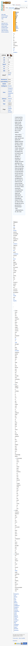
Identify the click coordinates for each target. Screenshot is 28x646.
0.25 (16, 13)
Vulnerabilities (4, 81)
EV (4, 68)
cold (16, 342)
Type (4, 103)
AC (4, 66)
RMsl (16, 570)
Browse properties (5, 32)
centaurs (15, 243)
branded (17, 350)
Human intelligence (16, 605)
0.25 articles (15, 596)
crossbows (15, 254)
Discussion (18, 4)
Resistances (4, 79)
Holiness (4, 98)
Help (2, 18)
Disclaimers (15, 640)
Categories (16, 594)
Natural (10, 98)
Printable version (4, 27)
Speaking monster (16, 625)
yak (14, 227)
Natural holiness (16, 616)
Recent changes (4, 15)
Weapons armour (16, 608)
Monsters (16, 630)
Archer (9, 107)
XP (4, 62)
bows (14, 259)
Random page (4, 17)
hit (10, 73)
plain (9, 74)
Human (10, 86)
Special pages (4, 26)
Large (9, 100)
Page (13, 4)
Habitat (4, 83)
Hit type (15, 599)
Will (4, 70)
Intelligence (4, 86)
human (14, 230)
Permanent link (4, 29)
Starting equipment (16, 610)
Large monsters (16, 619)
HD (4, 60)
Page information (4, 30)
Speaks (10, 108)
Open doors (15, 613)
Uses (4, 92)
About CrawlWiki (22, 638)
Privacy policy (15, 638)
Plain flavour (15, 602)
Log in (26, 1)
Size (4, 100)
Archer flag (15, 622)
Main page (3, 14)
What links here (4, 23)
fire (15, 339)
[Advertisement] (21, 29)
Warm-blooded (16, 628)
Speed (4, 64)
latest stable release (17, 27)
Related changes (4, 24)
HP (4, 57)
